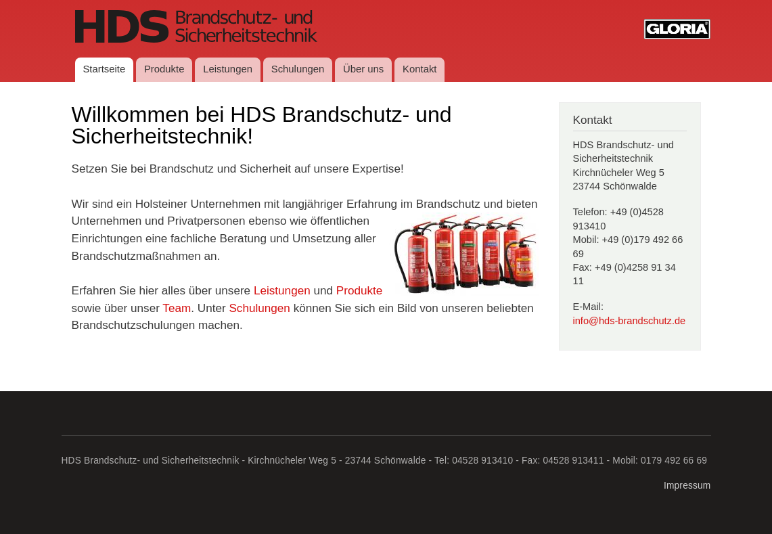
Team (176, 308)
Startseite (104, 69)
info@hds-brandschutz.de (629, 320)
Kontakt (419, 69)
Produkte (164, 69)
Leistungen (227, 69)
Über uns (363, 69)
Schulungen (298, 69)
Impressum (687, 486)
